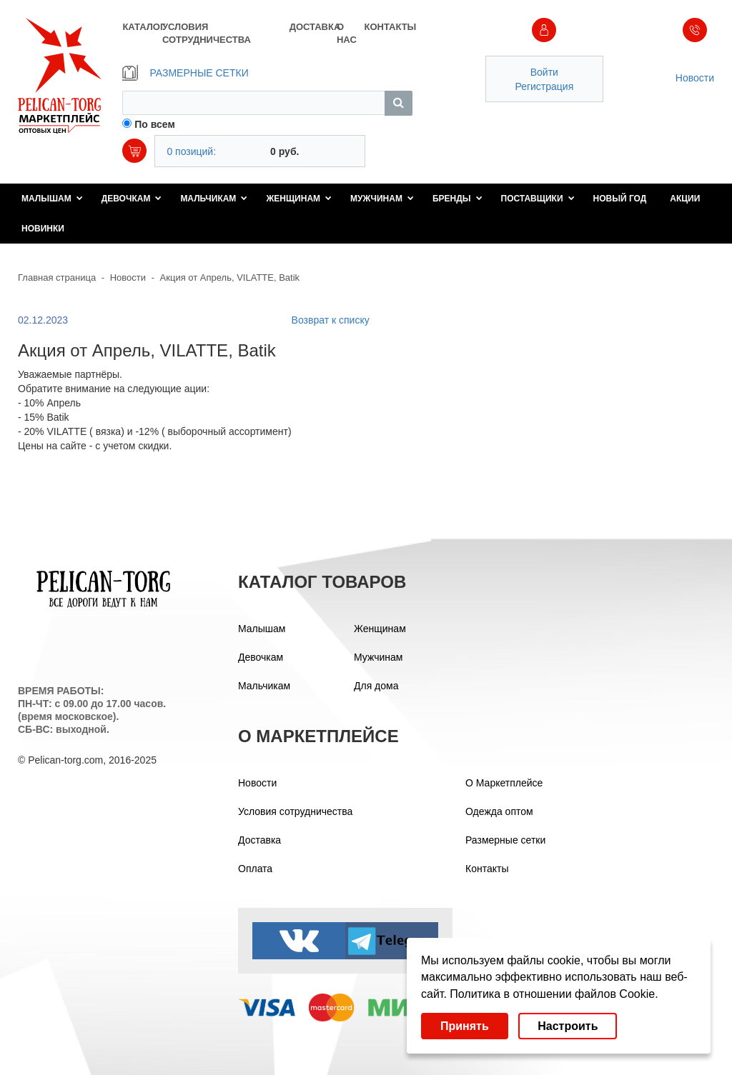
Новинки (42, 229)
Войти (544, 72)
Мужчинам (382, 199)
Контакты (486, 868)
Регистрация (544, 86)
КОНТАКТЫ (388, 26)
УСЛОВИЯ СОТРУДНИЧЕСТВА (206, 33)
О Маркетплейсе (504, 783)
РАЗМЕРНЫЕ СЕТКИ (185, 73)
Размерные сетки (505, 840)
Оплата (255, 868)
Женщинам (299, 199)
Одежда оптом (499, 811)
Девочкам (132, 199)
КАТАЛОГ (142, 26)
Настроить (568, 1026)
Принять (464, 1026)
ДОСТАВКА (313, 26)
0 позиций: (191, 151)
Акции (685, 199)
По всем (154, 124)
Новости (695, 78)
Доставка (259, 840)
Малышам (52, 199)
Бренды (457, 199)
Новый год (620, 199)
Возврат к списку (331, 320)
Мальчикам (213, 199)
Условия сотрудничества (295, 811)
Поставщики (538, 199)
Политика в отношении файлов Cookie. (554, 994)
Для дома (376, 685)
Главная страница (57, 277)
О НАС (347, 33)
